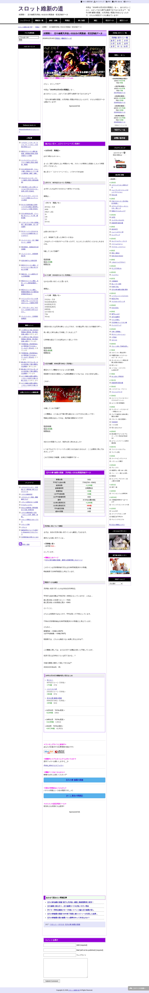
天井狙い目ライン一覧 (120, 38)
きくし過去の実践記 (74, 796)
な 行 (119, 43)
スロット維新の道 (40, 8)
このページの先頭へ (139, 988)
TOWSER (115, 422)
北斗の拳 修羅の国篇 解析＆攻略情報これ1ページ (64, 560)
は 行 (126, 43)
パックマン (115, 275)
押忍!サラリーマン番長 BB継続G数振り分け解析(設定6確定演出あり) (30, 292)
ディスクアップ (116, 325)
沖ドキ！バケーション (118, 334)
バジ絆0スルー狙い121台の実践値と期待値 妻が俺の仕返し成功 (29, 332)
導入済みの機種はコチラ (117, 525)
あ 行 (112, 40)
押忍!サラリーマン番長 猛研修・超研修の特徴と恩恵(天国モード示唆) (29, 153)
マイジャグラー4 (117, 392)
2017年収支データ (119, 92)
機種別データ (66, 38)
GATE (113, 217)
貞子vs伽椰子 (116, 317)
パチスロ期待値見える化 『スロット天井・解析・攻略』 (29, 515)
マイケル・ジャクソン (118, 247)
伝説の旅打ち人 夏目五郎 (29, 260)
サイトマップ (100, 1)
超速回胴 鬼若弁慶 (117, 223)
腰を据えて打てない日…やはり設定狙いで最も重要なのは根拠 (29, 364)
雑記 (95, 20)
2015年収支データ (119, 112)
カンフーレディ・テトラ (119, 241)
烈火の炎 (114, 195)
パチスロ (61, 924)
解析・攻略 (53, 20)
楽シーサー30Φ (116, 284)
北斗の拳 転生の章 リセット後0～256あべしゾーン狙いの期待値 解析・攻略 (29, 171)
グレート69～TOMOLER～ (120, 346)
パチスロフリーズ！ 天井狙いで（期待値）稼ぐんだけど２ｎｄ (29, 489)
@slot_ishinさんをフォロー (54, 765)
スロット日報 (25, 524)
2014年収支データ (119, 122)
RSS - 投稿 (24, 544)
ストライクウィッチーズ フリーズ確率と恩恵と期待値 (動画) (29, 162)
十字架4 (114, 337)
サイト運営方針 (88, 1)
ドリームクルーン (117, 244)
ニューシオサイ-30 (117, 232)
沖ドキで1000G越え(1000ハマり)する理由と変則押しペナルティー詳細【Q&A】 (29, 207)
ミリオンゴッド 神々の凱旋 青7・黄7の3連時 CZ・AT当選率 (30, 224)
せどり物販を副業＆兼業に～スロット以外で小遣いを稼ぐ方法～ (29, 378)
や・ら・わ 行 (122, 46)
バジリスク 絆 (52, 689)
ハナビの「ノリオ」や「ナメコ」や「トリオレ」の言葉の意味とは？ (29, 145)
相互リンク (124, 20)
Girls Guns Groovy (117, 256)
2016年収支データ (119, 102)
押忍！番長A (115, 253)
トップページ (25, 20)
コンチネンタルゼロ (118, 220)
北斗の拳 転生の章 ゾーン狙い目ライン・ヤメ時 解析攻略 (29, 216)
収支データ (110, 20)
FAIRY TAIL (115, 287)
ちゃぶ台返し (116, 319)
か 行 (119, 40)
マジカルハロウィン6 (118, 301)
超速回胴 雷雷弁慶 (117, 383)
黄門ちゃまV (115, 314)
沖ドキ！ (50, 680)
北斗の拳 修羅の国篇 (54, 698)
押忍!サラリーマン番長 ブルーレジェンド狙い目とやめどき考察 (29, 267)
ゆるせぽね (115, 308)
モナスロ (114, 340)
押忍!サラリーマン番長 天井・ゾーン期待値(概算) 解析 (29, 283)
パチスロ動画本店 (26, 494)
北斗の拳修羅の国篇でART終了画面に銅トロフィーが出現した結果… (72, 914)
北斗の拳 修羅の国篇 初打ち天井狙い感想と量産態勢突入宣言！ (70, 902)
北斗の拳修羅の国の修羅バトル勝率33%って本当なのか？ (68, 918)
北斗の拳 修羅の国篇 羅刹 (120, 289)
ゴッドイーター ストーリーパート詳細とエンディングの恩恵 (29, 198)
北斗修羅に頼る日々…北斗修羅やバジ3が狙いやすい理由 (68, 906)
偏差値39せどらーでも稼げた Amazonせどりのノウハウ (29, 532)
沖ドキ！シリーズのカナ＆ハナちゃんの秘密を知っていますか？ (29, 233)
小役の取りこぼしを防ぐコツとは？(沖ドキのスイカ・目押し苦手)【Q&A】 (29, 189)
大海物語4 (115, 281)
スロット (53, 924)
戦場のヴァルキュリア (118, 211)
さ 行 (126, 40)
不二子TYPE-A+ (117, 268)
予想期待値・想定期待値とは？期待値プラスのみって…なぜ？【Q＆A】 (29, 346)
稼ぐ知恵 (81, 20)
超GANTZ (115, 229)
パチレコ (24, 527)
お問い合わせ (118, 1)
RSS (109, 1)
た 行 (112, 43)
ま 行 (112, 46)
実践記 (67, 20)
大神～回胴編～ (116, 331)
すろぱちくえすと (26, 505)
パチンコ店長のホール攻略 (29, 502)
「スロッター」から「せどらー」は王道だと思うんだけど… (29, 310)
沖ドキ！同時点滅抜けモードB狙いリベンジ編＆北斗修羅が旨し (70, 910)
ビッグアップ (116, 235)
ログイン (128, 1)
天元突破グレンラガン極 (119, 322)
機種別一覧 (39, 20)
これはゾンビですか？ (118, 262)
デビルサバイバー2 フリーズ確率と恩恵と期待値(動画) (29, 180)
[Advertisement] (74, 123)
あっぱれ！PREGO (118, 376)
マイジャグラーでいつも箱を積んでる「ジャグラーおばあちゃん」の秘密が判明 (29, 301)
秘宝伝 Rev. (115, 298)
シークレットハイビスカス (120, 296)
